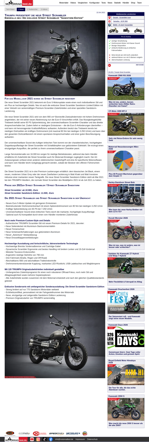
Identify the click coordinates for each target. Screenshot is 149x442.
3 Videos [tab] (44, 9)
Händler (125, 3)
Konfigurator (94, 3)
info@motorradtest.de (64, 439)
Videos (73, 3)
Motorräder (63, 3)
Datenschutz (92, 439)
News (110, 3)
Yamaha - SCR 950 (120, 21)
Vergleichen (83, 3)
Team (139, 3)
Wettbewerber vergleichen (126, 14)
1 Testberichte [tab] (32, 9)
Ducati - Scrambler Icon (122, 17)
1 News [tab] (21, 9)
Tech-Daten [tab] (10, 9)
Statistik (117, 3)
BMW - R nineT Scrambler (123, 25)
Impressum (80, 439)
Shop (133, 3)
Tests (103, 3)
